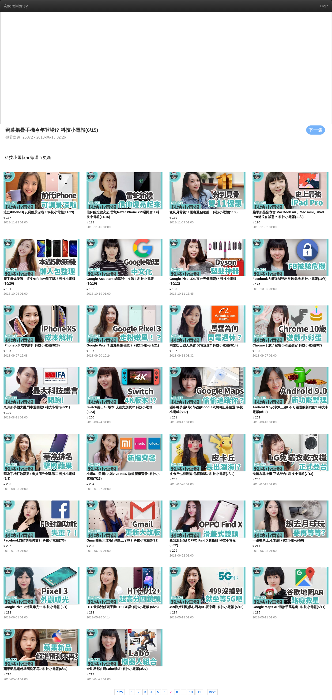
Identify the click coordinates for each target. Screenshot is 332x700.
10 (191, 692)
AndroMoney (16, 6)
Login (324, 6)
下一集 (316, 129)
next (212, 692)
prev (120, 692)
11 (199, 692)
